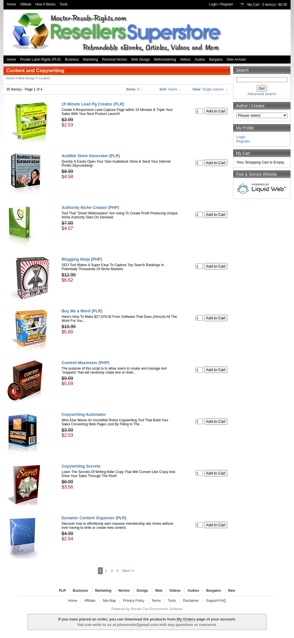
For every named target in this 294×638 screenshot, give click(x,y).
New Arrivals (236, 59)
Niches (123, 591)
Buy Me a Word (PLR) (82, 311)
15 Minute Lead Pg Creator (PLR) (93, 104)
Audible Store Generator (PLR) (91, 155)
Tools (64, 4)
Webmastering (165, 59)
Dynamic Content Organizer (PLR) (94, 518)
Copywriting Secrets (81, 466)
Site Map (109, 601)
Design (142, 591)
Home (11, 4)
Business (72, 59)
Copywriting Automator (84, 414)
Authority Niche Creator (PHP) (90, 207)
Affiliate (25, 4)
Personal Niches (114, 59)
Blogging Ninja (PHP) (82, 259)
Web (158, 591)
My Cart (253, 5)
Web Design (140, 59)
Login (213, 4)
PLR (62, 591)
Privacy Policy (133, 601)
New (231, 591)
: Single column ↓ (209, 89)
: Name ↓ (170, 89)
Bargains (216, 59)
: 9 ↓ (134, 89)
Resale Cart (140, 609)
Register (226, 4)
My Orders (186, 619)
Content (44, 78)
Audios (200, 59)
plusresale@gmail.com (137, 624)
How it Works (45, 4)
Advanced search (261, 94)
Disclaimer (191, 601)
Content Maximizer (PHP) (85, 362)
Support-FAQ (216, 601)
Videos (185, 59)
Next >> (128, 571)
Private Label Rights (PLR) (40, 59)
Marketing (90, 59)
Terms (156, 601)
